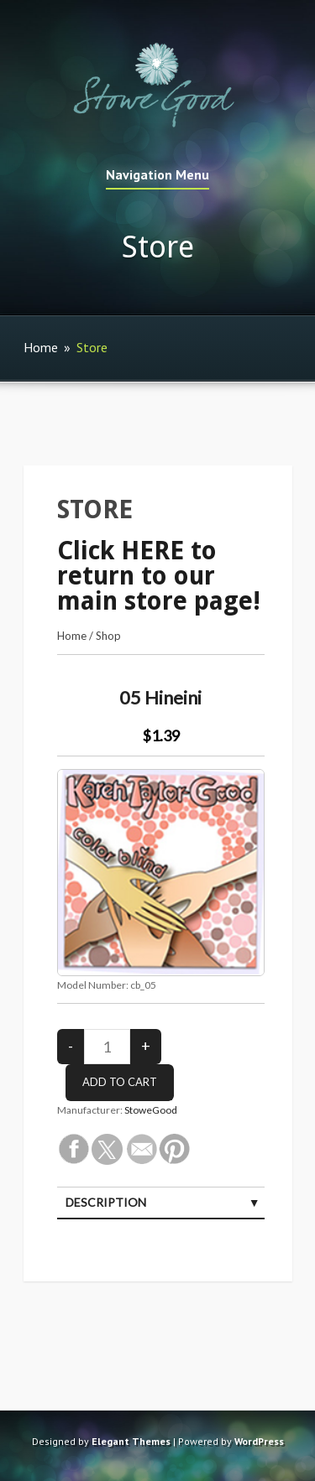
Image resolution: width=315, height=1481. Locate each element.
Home (41, 347)
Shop (108, 635)
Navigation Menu (157, 175)
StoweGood (150, 1110)
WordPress (259, 1441)
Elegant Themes (131, 1441)
